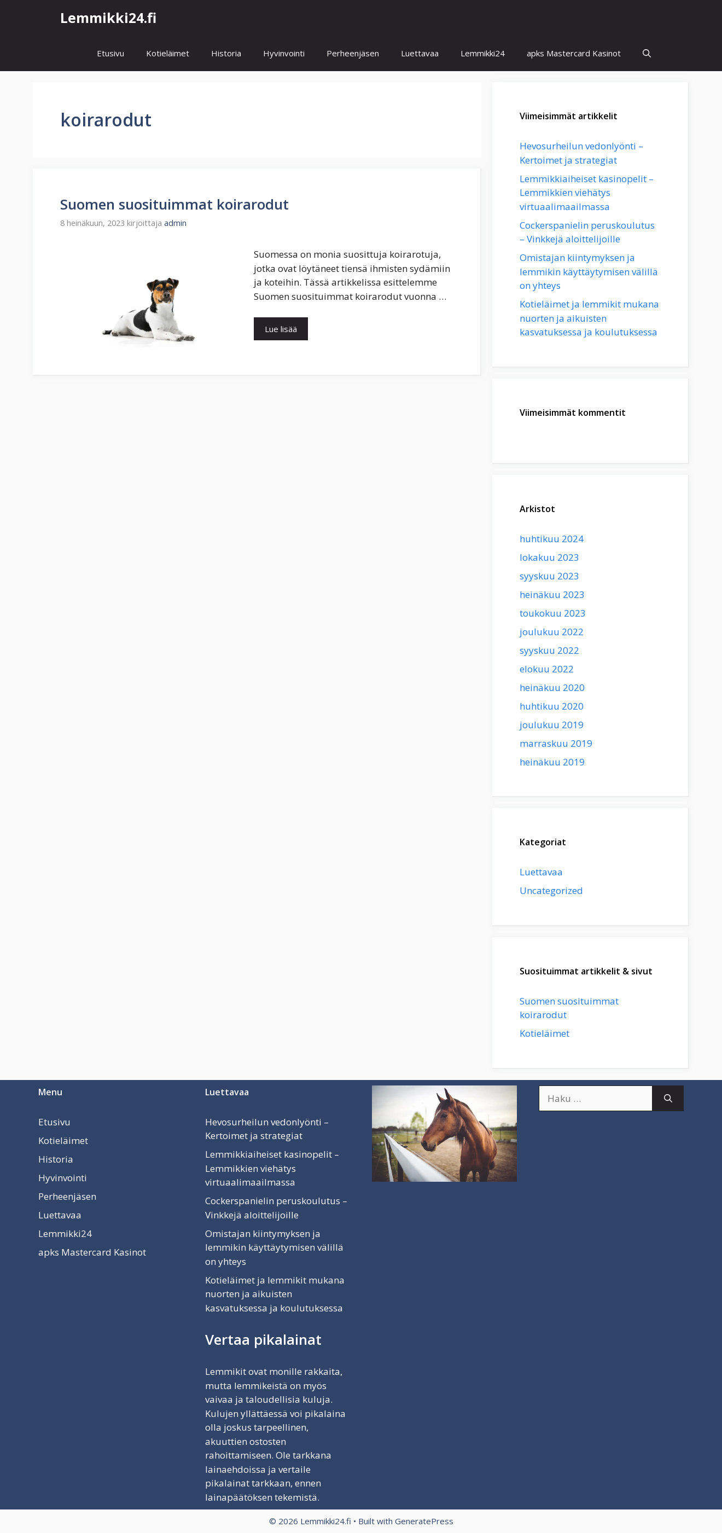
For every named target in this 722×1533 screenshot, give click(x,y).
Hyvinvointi (284, 53)
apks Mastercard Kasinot (574, 53)
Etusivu (110, 53)
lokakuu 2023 (549, 557)
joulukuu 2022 (552, 631)
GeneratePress (424, 1520)
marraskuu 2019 (556, 743)
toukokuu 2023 (553, 613)
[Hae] (668, 1098)
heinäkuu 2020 (552, 687)
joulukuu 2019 (552, 724)
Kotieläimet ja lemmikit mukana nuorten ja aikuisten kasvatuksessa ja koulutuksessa (589, 318)
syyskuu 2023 (549, 576)
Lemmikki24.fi (108, 17)
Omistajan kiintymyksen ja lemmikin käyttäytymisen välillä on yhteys (589, 271)
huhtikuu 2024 (552, 538)
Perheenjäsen (353, 53)
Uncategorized (551, 890)
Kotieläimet (167, 53)
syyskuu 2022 (549, 650)
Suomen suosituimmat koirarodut (174, 204)
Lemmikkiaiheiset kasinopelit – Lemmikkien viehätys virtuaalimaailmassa (587, 192)
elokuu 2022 (547, 669)
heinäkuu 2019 (552, 762)
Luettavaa (420, 53)
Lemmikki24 (483, 53)
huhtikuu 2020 (552, 706)
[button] (647, 53)
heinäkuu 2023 (552, 594)
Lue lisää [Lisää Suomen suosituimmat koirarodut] (281, 328)
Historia (226, 53)
